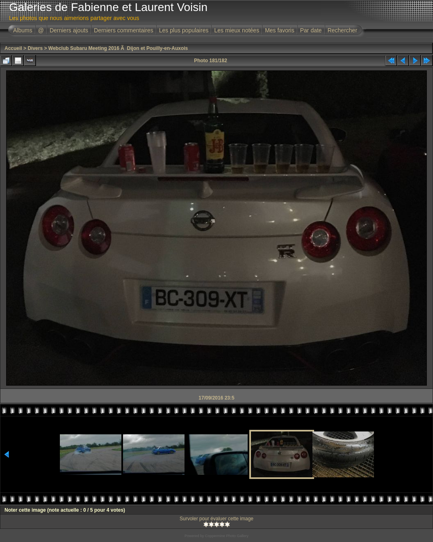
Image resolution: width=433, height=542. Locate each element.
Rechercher (342, 30)
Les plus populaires (184, 30)
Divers (35, 48)
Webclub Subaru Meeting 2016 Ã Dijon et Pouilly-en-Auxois (118, 48)
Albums (22, 30)
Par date (311, 30)
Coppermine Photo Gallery (226, 536)
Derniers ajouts (69, 30)
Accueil (13, 48)
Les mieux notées (236, 30)
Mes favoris (279, 30)
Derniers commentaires (123, 30)
